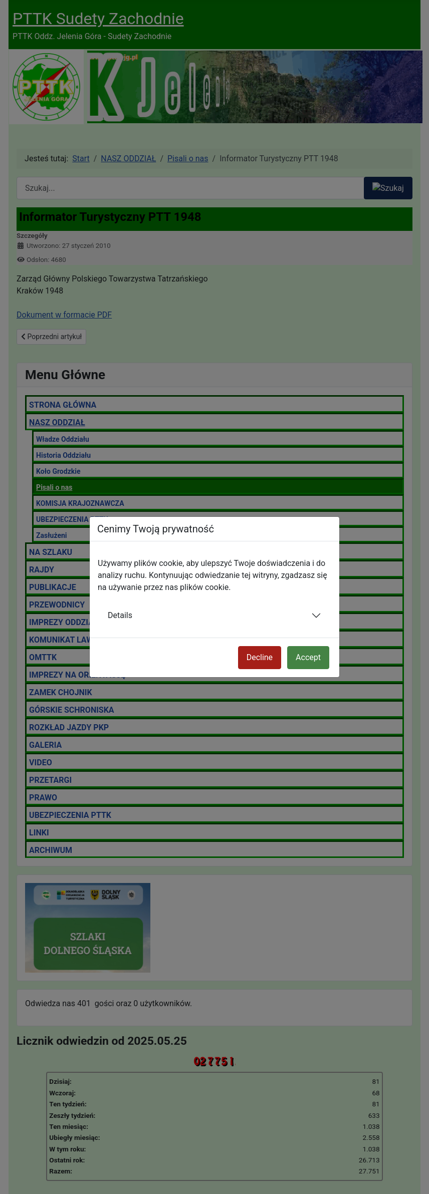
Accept (308, 657)
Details (120, 615)
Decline (260, 657)
